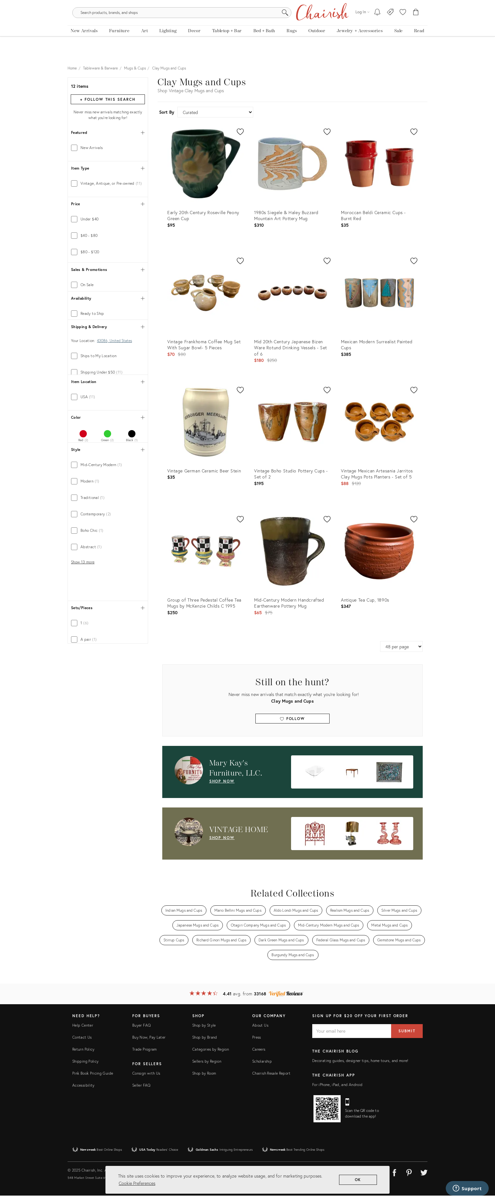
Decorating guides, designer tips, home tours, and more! (360, 1065)
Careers (258, 1054)
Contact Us (82, 1042)
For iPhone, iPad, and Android (337, 1089)
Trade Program (144, 1054)
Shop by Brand (204, 1042)
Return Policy (83, 1054)
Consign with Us (146, 1078)
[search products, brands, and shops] (247, 25)
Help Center (82, 1030)
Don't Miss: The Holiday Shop (247, 4)
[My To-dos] (377, 25)
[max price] (125, 359)
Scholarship (262, 1066)
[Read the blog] (419, 46)
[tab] (108, 152)
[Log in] (362, 25)
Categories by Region (210, 1054)
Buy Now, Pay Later (148, 1042)
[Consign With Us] (390, 25)
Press (256, 1042)
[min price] (89, 359)
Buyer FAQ (141, 1030)
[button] (403, 25)
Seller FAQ (141, 1090)
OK (358, 1179)
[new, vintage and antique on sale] (398, 46)
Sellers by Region (206, 1066)
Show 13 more (82, 822)
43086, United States (114, 494)
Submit (406, 1035)
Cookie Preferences (137, 1183)
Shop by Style (204, 1030)
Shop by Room (204, 1078)
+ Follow (107, 104)
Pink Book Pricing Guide (92, 1078)
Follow (292, 723)
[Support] (467, 1188)
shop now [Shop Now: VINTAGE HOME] (222, 842)
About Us (260, 1030)
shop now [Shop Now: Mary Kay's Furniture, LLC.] (222, 785)
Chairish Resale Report (271, 1078)
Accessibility (83, 1090)
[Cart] (415, 25)
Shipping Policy (85, 1066)
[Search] (315, 25)
